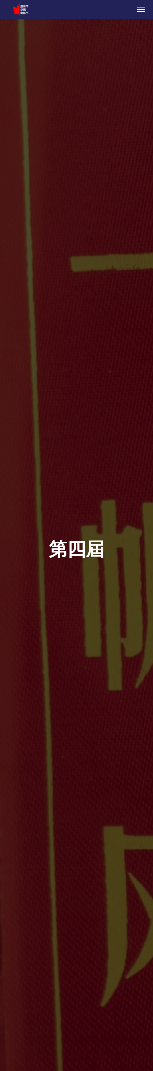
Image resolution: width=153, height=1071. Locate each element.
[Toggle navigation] (141, 9)
